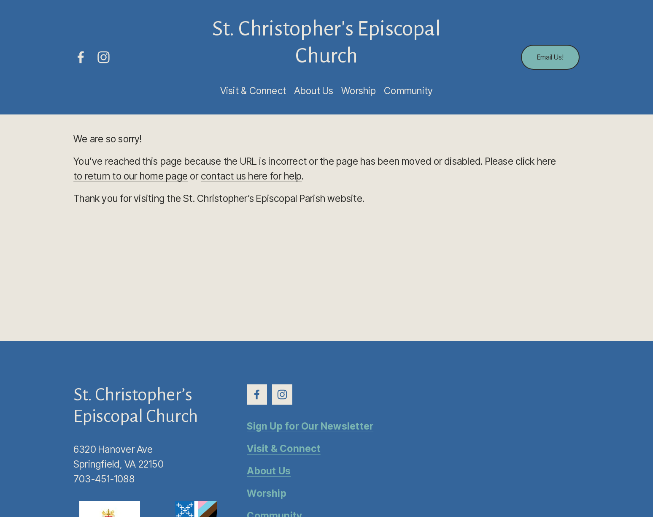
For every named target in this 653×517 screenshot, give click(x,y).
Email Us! (550, 57)
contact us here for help (251, 176)
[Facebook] (80, 57)
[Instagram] (103, 57)
